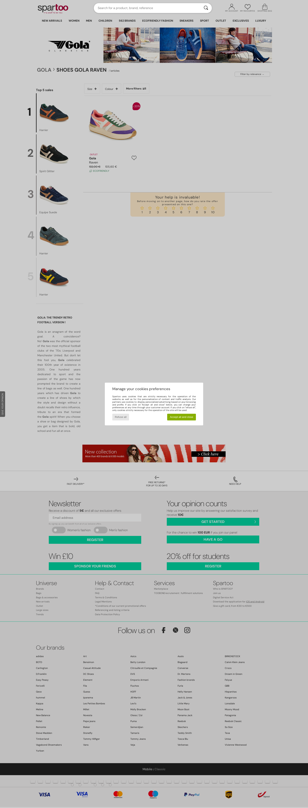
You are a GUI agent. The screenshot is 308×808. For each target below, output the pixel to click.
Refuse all (120, 417)
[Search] (206, 8)
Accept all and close (181, 417)
